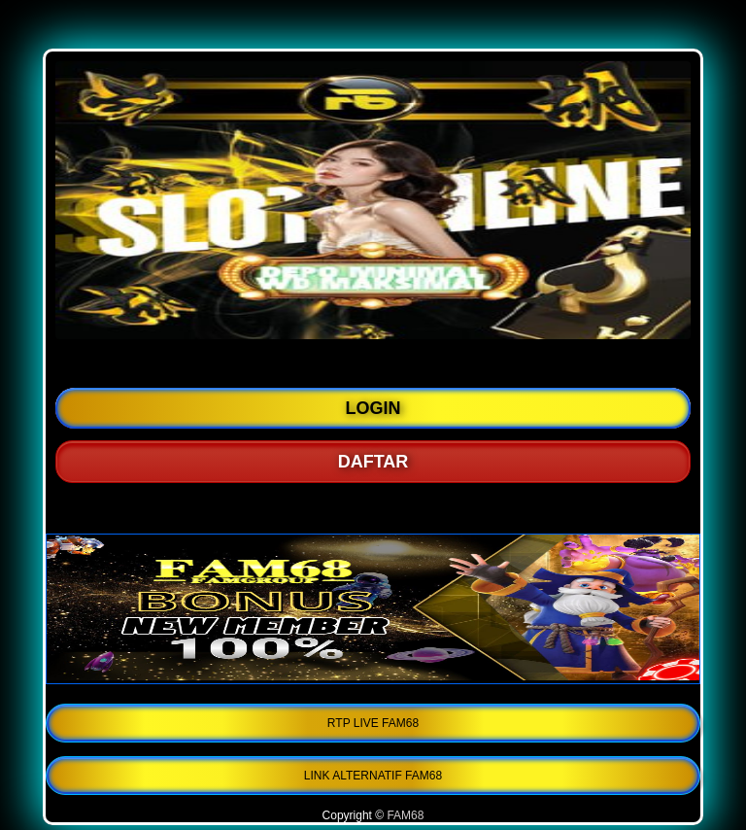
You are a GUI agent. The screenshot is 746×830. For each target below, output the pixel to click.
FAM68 (405, 815)
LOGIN (373, 408)
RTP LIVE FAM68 (373, 723)
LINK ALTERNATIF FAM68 (373, 775)
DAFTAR (373, 461)
